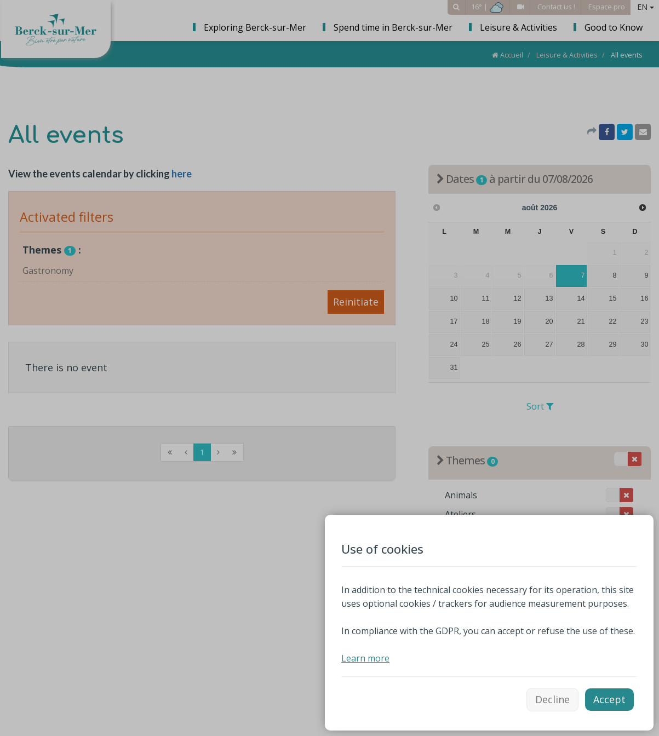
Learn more (365, 658)
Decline (552, 699)
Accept (609, 699)
